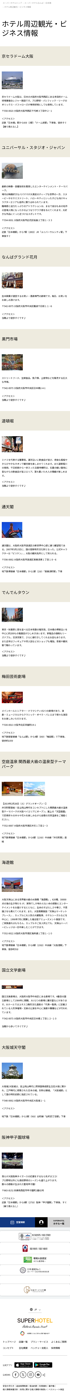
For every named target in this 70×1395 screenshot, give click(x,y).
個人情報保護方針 (10, 1389)
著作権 (51, 1385)
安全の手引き (8, 1385)
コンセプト (8, 1348)
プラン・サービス (39, 1341)
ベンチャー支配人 (39, 1348)
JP (35, 1309)
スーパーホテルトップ (12, 2)
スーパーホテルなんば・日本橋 (37, 2)
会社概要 (23, 1348)
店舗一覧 (23, 1341)
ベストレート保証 (56, 1389)
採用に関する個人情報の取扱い (33, 1389)
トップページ (9, 1341)
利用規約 (43, 1385)
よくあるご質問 (58, 1341)
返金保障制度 (22, 1385)
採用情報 (55, 1348)
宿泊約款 (33, 1385)
